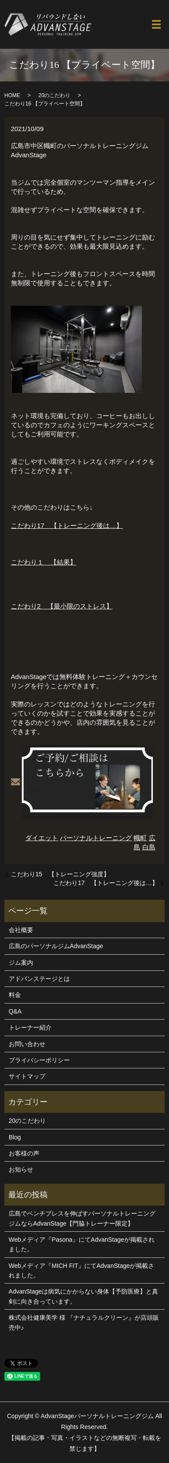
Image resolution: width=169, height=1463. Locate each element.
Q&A (15, 1011)
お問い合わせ (27, 1044)
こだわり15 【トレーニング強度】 (60, 874)
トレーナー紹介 (30, 1027)
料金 (15, 994)
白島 (148, 847)
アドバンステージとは (39, 978)
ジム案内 (21, 962)
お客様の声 (24, 1153)
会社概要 (21, 929)
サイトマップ (27, 1076)
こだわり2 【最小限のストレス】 (62, 606)
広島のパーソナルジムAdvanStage (56, 946)
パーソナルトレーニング (96, 837)
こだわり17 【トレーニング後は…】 (67, 525)
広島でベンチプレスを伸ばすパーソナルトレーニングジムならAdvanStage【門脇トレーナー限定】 (82, 1218)
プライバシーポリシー (39, 1060)
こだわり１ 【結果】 (43, 562)
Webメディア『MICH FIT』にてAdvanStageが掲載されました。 (81, 1270)
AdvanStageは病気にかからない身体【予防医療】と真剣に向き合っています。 (83, 1296)
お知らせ (21, 1169)
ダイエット (41, 837)
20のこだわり (54, 95)
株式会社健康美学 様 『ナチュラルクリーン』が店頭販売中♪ (84, 1322)
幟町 (140, 837)
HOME (12, 95)
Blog (15, 1137)
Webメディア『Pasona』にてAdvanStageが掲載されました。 (82, 1244)
